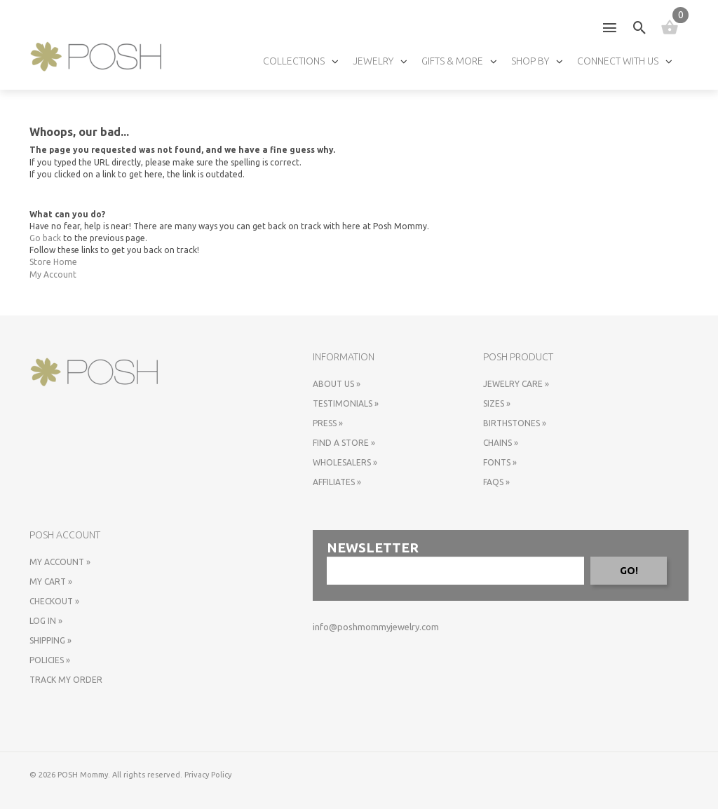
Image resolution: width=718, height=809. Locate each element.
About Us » (336, 383)
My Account (52, 274)
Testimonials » (346, 403)
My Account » (59, 561)
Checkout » (54, 601)
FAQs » (496, 482)
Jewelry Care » (516, 383)
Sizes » (496, 403)
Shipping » (50, 640)
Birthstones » (514, 423)
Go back (45, 238)
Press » (328, 423)
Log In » (45, 620)
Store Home (53, 261)
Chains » (500, 442)
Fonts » (500, 462)
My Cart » (50, 581)
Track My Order (65, 679)
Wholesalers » (345, 462)
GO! (629, 570)
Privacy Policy (207, 774)
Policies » (49, 660)
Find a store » (344, 442)
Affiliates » (337, 482)
